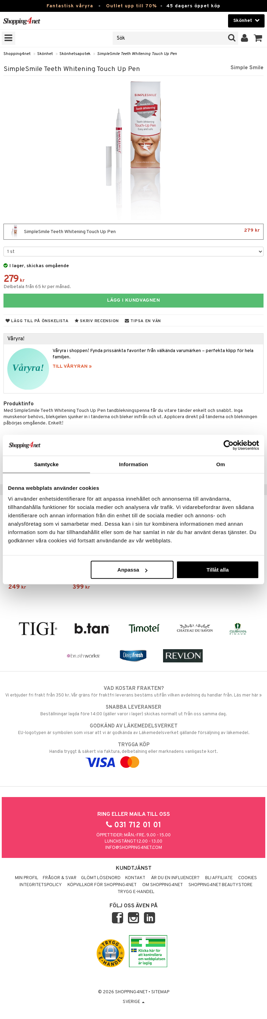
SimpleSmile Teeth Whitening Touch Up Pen (137, 54)
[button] (258, 38)
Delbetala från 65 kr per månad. (37, 287)
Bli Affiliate (219, 878)
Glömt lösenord (101, 878)
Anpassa (133, 570)
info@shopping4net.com (133, 848)
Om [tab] (220, 464)
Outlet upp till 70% (131, 6)
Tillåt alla (218, 570)
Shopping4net (17, 54)
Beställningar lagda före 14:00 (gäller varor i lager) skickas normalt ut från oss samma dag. (133, 710)
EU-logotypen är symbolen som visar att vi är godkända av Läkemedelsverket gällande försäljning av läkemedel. (133, 729)
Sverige (134, 1002)
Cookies (247, 878)
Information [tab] (133, 464)
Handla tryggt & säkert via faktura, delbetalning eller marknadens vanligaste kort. (133, 753)
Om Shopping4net (162, 885)
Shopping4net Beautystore (220, 885)
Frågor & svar (59, 878)
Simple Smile (247, 67)
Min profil (26, 878)
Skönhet (45, 54)
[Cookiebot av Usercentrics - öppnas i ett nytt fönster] (228, 445)
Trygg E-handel (136, 892)
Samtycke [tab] (46, 464)
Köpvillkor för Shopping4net (102, 885)
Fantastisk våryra (70, 6)
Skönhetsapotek (74, 54)
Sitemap (160, 992)
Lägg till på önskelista (37, 321)
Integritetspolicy (40, 885)
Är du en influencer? (175, 878)
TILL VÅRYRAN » (72, 366)
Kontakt (135, 878)
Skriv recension (97, 321)
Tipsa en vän (143, 321)
